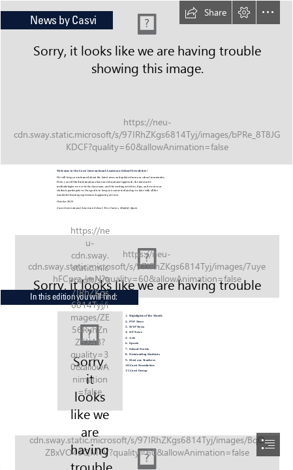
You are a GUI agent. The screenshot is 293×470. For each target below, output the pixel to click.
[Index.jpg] (90, 361)
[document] (146, 235)
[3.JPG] (146, 82)
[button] (205, 12)
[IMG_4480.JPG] (146, 260)
